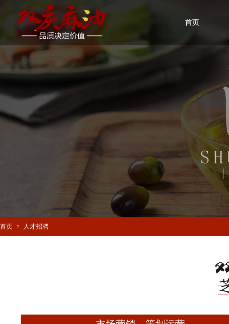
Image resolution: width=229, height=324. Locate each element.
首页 (6, 226)
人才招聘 (36, 226)
